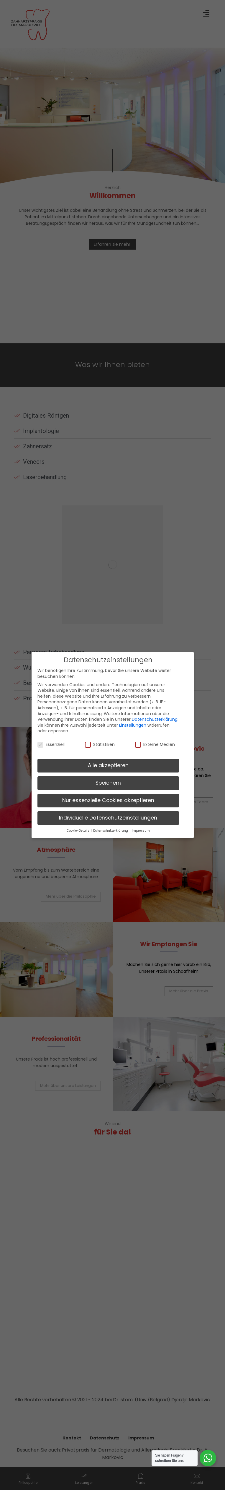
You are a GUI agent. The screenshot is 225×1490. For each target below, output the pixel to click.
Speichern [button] (108, 782)
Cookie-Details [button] (78, 830)
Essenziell (51, 744)
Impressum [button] (141, 830)
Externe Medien (155, 744)
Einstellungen (132, 725)
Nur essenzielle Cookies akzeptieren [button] (108, 800)
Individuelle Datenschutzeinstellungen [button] (108, 817)
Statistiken (100, 744)
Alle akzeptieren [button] (108, 765)
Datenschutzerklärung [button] (111, 830)
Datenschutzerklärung (155, 719)
